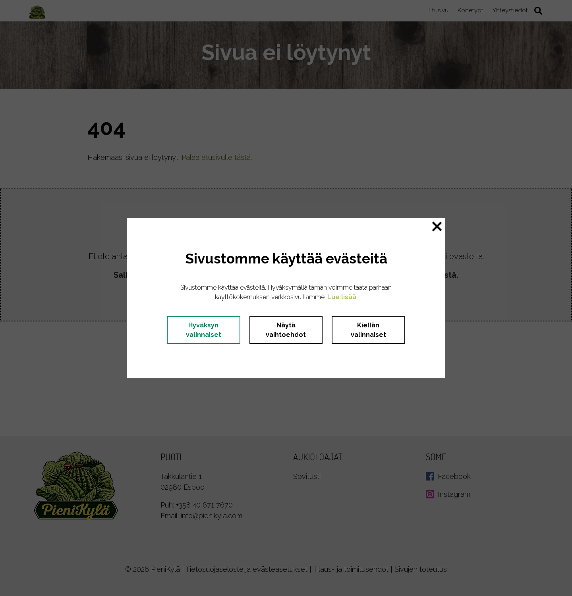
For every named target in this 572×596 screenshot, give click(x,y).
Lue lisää (341, 297)
